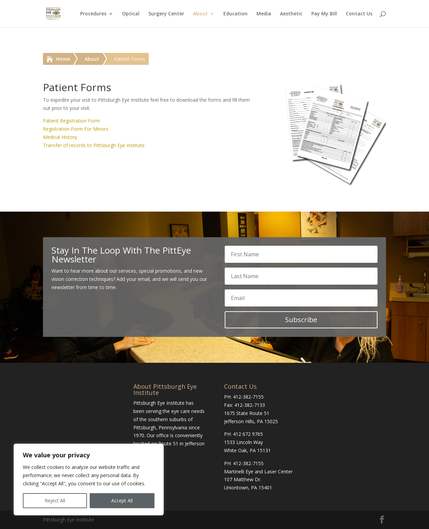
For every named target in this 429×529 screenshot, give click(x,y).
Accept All (122, 500)
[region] (89, 479)
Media (263, 14)
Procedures (93, 14)
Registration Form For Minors (75, 129)
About (200, 14)
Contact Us (359, 14)
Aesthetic (291, 14)
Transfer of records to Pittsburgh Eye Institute (94, 145)
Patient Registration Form (71, 120)
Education (235, 14)
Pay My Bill (324, 14)
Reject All (55, 500)
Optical (130, 14)
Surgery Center (166, 14)
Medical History (60, 137)
